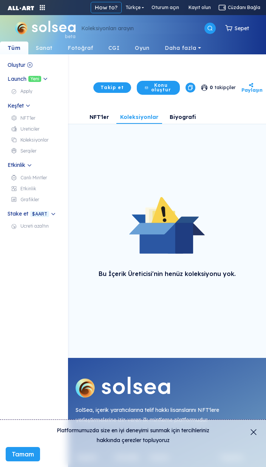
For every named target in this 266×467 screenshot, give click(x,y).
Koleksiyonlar (139, 117)
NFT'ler (99, 117)
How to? (106, 7)
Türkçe (133, 7)
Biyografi (183, 117)
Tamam (23, 454)
